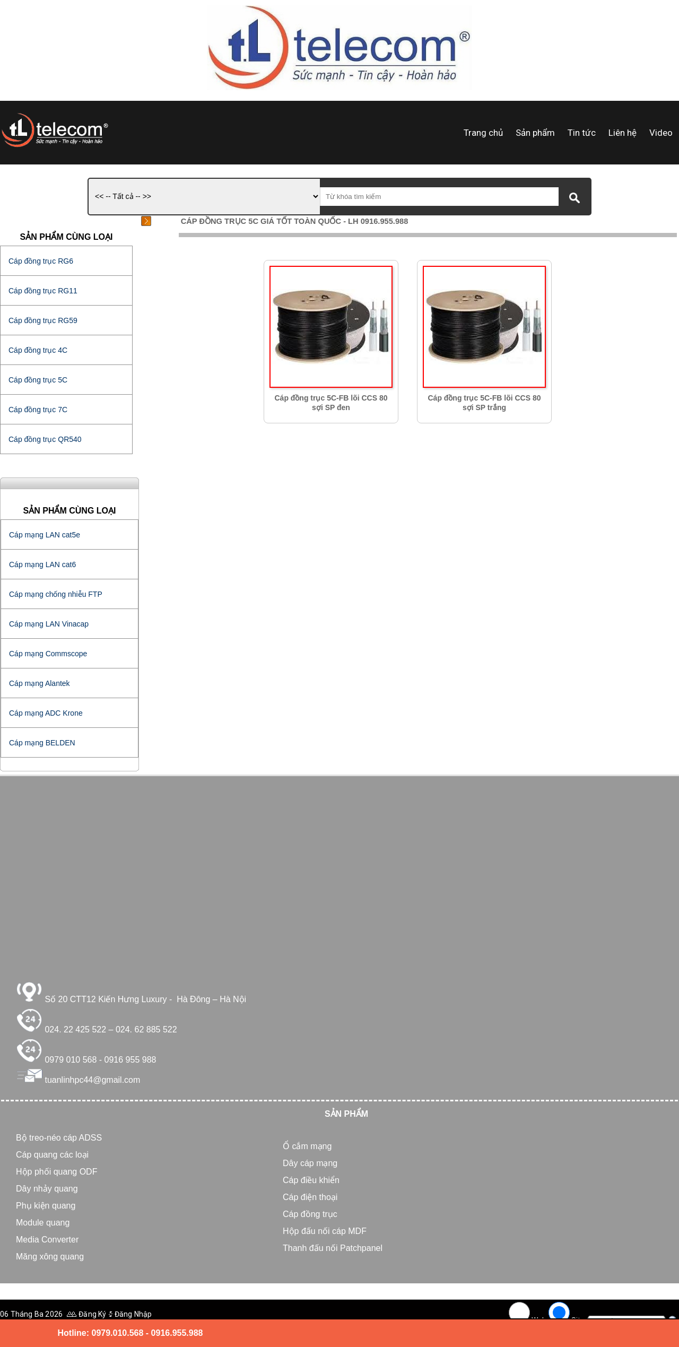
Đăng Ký (92, 1314)
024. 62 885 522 (146, 1029)
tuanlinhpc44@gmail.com (92, 1079)
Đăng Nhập (133, 1314)
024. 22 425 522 (75, 1029)
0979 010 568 (71, 1059)
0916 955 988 (130, 1059)
